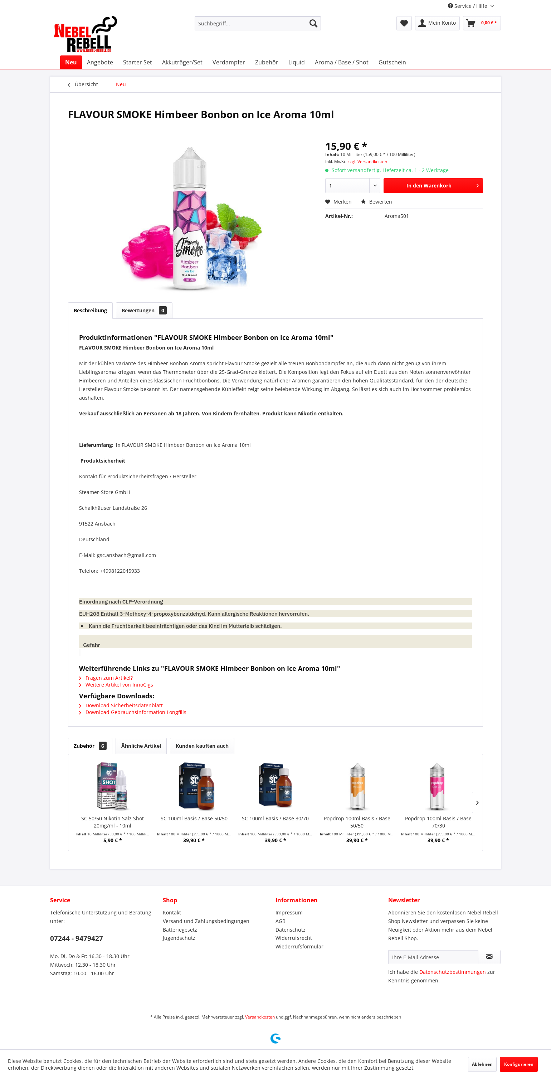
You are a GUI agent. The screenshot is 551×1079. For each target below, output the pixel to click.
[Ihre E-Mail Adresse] (433, 957)
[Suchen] (313, 23)
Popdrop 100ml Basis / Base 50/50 (357, 822)
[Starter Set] (137, 62)
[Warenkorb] (482, 23)
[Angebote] (100, 62)
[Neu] (71, 62)
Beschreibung (90, 310)
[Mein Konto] (437, 23)
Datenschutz (291, 929)
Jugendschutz (179, 937)
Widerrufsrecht (294, 937)
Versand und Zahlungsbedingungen (206, 921)
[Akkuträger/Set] (182, 62)
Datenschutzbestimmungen (452, 971)
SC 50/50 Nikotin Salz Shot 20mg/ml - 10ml (112, 822)
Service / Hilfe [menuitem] (468, 6)
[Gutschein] (392, 62)
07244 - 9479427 (76, 938)
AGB (281, 921)
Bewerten (376, 201)
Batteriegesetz (180, 929)
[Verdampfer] (229, 62)
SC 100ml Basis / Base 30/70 (275, 818)
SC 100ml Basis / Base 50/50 (194, 818)
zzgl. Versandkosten (367, 161)
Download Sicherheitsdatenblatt (121, 705)
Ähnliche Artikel (141, 745)
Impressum (289, 912)
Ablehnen (482, 1064)
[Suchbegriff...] (258, 23)
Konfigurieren (518, 1064)
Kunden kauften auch (202, 745)
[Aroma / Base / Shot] (342, 62)
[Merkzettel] (404, 23)
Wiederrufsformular (299, 946)
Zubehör (90, 745)
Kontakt (172, 912)
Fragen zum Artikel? (106, 677)
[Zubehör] (266, 62)
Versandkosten (260, 1017)
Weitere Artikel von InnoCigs (116, 684)
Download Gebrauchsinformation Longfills (132, 712)
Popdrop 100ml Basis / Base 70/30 (438, 822)
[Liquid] (296, 62)
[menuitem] (258, 23)
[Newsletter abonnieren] (489, 957)
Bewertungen (144, 310)
